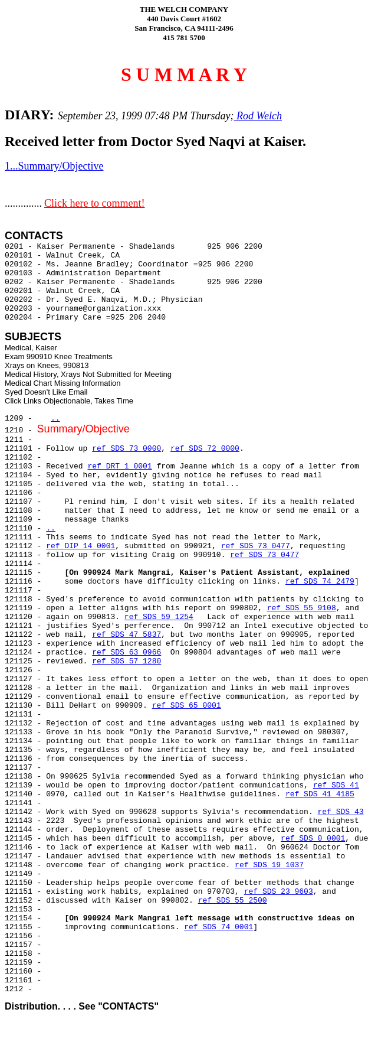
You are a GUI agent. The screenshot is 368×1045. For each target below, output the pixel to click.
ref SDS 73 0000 (126, 448)
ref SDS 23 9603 (278, 891)
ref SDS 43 (341, 812)
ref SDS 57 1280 (126, 661)
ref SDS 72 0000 (204, 448)
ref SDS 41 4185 (319, 794)
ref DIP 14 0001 (80, 546)
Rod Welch (258, 116)
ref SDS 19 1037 (269, 865)
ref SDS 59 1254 (158, 617)
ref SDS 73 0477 (255, 546)
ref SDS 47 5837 (126, 634)
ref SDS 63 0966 (126, 652)
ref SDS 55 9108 (301, 608)
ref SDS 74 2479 (319, 581)
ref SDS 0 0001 (313, 838)
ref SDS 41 (336, 785)
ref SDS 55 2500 (232, 900)
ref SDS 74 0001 (218, 927)
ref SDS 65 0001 (186, 705)
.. (55, 418)
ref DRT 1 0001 (119, 466)
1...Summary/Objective (54, 166)
